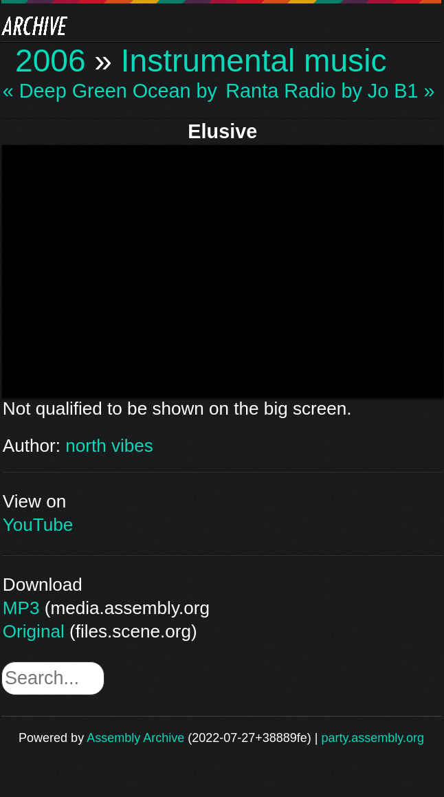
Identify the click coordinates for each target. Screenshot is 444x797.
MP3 (21, 608)
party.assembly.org (373, 738)
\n (223, 269)
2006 (50, 60)
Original (34, 631)
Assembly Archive (135, 738)
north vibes (109, 445)
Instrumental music (254, 60)
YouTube (38, 524)
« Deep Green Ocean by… (110, 91)
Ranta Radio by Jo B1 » (329, 91)
